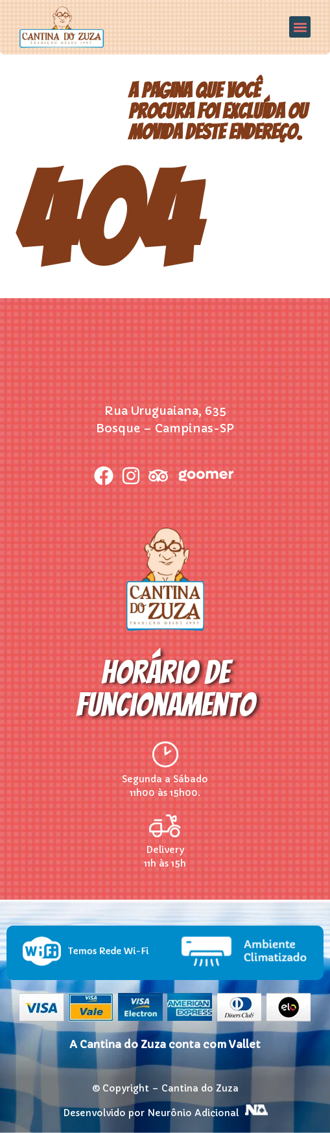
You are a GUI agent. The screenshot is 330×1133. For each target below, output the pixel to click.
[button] (300, 27)
